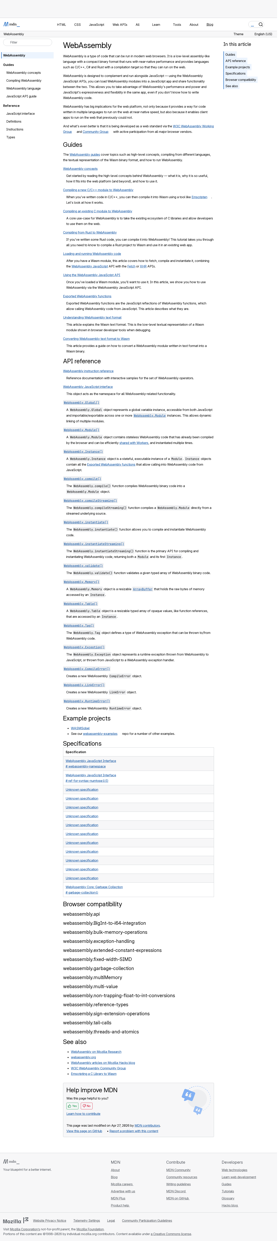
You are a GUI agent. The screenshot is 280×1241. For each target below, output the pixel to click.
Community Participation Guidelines (147, 1221)
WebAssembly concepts (80, 169)
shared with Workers (133, 443)
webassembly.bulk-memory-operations (105, 932)
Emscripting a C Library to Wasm (94, 1074)
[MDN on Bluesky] (12, 1193)
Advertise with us (123, 1191)
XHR (143, 266)
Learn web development (239, 1177)
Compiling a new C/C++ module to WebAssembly (98, 190)
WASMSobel (80, 728)
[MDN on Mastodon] (26, 1193)
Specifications (235, 73)
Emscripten (199, 197)
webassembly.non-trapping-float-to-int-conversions (119, 995)
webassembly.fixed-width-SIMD (97, 959)
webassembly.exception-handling (99, 941)
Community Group (95, 132)
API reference (235, 61)
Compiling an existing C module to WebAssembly (97, 211)
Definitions (13, 121)
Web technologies (234, 1170)
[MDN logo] (11, 1161)
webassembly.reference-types (95, 1004)
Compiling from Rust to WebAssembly (90, 232)
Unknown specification (82, 790)
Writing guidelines (178, 1184)
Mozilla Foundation (90, 1229)
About (115, 1170)
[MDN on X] (19, 1193)
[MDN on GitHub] (5, 1193)
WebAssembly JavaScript (90, 266)
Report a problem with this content (133, 1131)
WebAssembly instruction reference (88, 371)
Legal (111, 1221)
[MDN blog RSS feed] (33, 1193)
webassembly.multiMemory (92, 977)
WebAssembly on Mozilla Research (96, 1052)
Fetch (131, 266)
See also (231, 86)
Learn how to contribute (83, 1114)
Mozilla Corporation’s (25, 1229)
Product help (120, 1205)
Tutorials (228, 1191)
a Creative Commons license (171, 1234)
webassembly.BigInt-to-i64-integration (104, 923)
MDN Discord (176, 1191)
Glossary (228, 1198)
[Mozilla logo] (15, 1220)
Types (10, 137)
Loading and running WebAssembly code (92, 254)
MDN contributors (147, 1125)
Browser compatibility (240, 80)
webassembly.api (81, 914)
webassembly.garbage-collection (98, 968)
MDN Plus (118, 1198)
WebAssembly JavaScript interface (88, 387)
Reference (11, 106)
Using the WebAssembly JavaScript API (91, 275)
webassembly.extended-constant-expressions (112, 950)
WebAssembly (14, 55)
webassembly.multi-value (90, 986)
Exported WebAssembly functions (87, 296)
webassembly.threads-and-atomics (101, 1032)
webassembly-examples (100, 734)
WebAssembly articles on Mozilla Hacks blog (103, 1063)
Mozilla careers (122, 1184)
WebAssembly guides (85, 154)
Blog (210, 24)
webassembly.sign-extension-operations (106, 1013)
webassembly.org (83, 1057)
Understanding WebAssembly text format (92, 317)
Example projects (237, 67)
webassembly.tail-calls (87, 1023)
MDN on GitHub (178, 1198)
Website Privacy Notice (49, 1221)
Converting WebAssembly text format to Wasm (96, 339)
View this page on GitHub (84, 1131)
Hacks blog (230, 1205)
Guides (230, 54)
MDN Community (178, 1170)
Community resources (181, 1177)
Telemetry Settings (86, 1221)
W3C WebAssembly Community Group (98, 1068)
